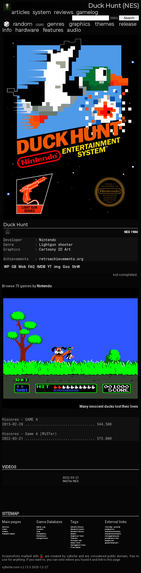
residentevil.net (112, 538)
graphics (79, 24)
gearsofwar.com (111, 543)
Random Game (8, 534)
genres (55, 24)
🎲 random (18, 24)
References (41, 536)
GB (14, 267)
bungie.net (109, 540)
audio (74, 30)
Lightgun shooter (56, 244)
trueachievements (112, 531)
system (42, 12)
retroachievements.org (61, 258)
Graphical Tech (77, 536)
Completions (42, 538)
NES (127, 232)
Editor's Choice (77, 527)
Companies (41, 534)
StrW (76, 267)
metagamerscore (112, 536)
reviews (63, 12)
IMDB (41, 267)
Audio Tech (75, 543)
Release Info (76, 540)
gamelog (87, 12)
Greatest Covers (77, 529)
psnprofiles (109, 529)
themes (104, 24)
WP (6, 267)
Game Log (40, 527)
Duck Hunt (15, 225)
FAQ (31, 267)
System (39, 529)
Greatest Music (77, 531)
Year (38, 531)
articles (21, 12)
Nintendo (47, 239)
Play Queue (75, 547)
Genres (73, 534)
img (57, 267)
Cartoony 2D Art (55, 249)
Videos (5, 531)
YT (50, 267)
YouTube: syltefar (112, 527)
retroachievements (113, 534)
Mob (22, 267)
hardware (27, 30)
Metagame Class (78, 545)
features (53, 30)
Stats (4, 529)
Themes (74, 538)
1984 (134, 232)
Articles (5, 527)
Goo (66, 267)
